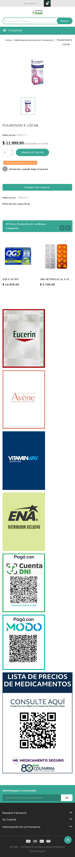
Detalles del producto (37, 187)
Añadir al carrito (32, 152)
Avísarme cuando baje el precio (28, 169)
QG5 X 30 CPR (10, 279)
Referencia (9, 197)
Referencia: (9, 135)
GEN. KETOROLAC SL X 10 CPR (57, 279)
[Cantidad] (7, 152)
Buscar (65, 20)
